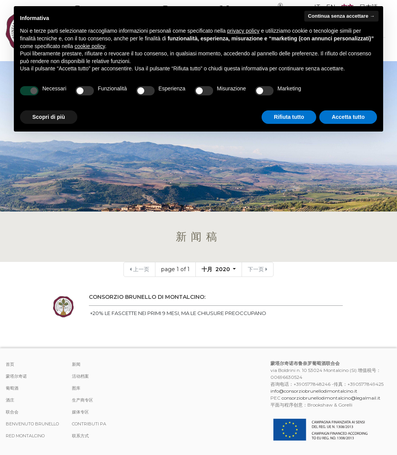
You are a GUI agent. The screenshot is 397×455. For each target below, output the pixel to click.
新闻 (76, 364)
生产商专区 (82, 400)
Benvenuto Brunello (32, 424)
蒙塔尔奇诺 (16, 376)
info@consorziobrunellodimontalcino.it (313, 391)
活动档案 (80, 376)
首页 (10, 364)
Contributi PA (89, 424)
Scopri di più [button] (48, 117)
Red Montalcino (25, 435)
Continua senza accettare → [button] (341, 16)
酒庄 (10, 400)
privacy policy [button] (243, 31)
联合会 (12, 412)
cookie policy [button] (90, 46)
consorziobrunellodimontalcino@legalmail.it (331, 398)
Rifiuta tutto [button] (289, 117)
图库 (76, 388)
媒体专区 (80, 412)
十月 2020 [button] (217, 269)
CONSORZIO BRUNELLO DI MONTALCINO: (147, 296)
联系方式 (80, 435)
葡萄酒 (12, 388)
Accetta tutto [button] (348, 117)
